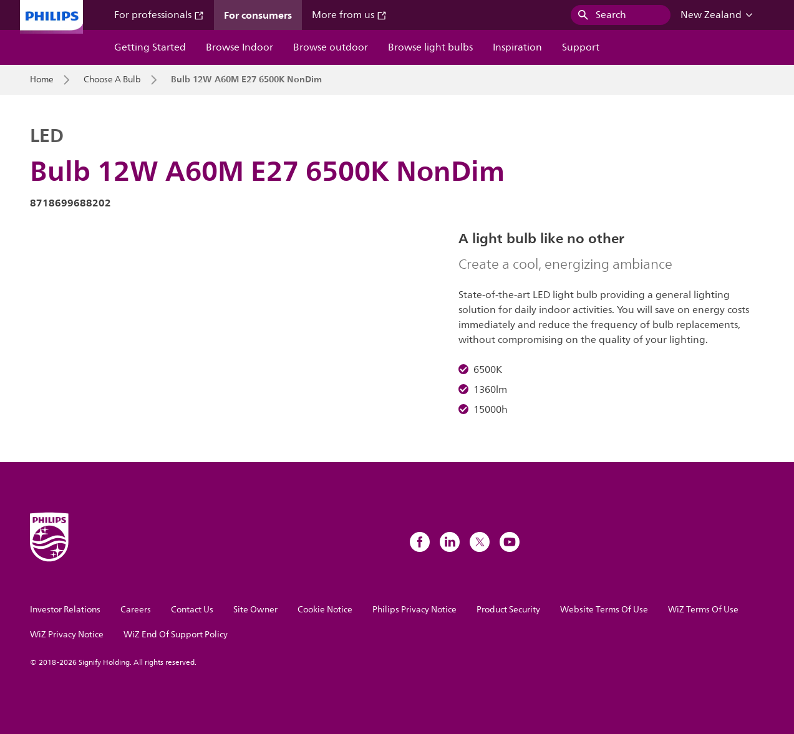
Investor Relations (65, 609)
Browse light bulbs (430, 47)
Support (580, 47)
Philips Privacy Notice (414, 609)
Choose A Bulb (112, 79)
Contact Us (192, 609)
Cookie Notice (325, 609)
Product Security (508, 609)
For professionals (159, 14)
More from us (349, 14)
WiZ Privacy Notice (67, 634)
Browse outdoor (330, 47)
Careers (135, 609)
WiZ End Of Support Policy (175, 634)
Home (42, 79)
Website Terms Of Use (604, 609)
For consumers (258, 14)
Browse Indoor (239, 47)
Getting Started (150, 47)
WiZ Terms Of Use (703, 609)
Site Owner (255, 609)
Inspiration (517, 47)
